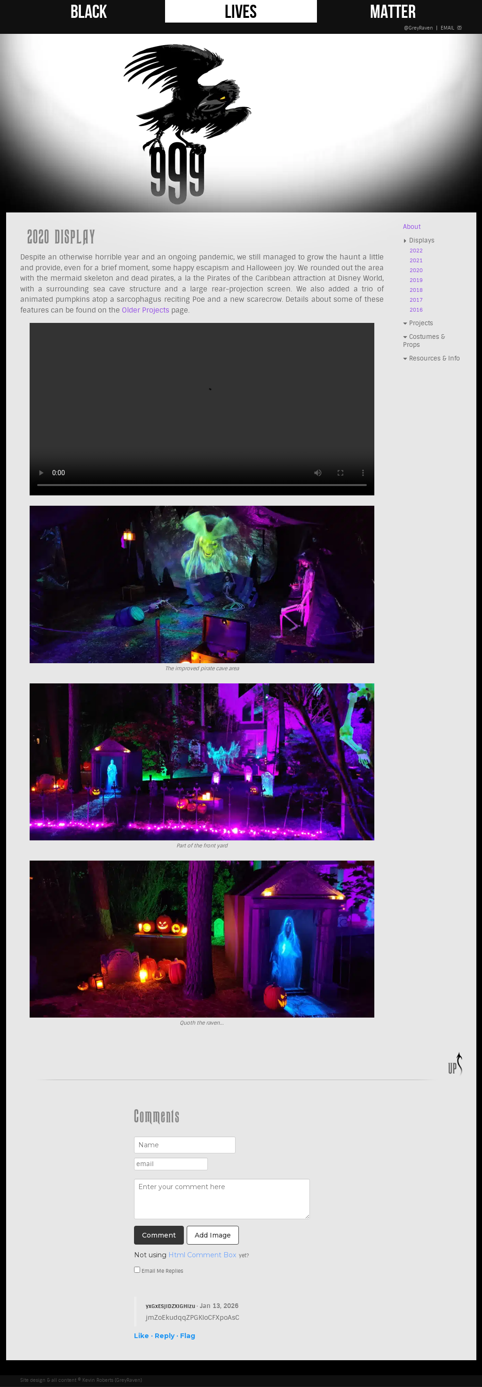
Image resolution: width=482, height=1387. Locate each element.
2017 (416, 300)
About (411, 227)
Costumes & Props (424, 341)
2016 (416, 309)
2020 (416, 270)
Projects (418, 323)
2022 (416, 250)
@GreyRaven (418, 28)
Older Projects (145, 310)
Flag (187, 1336)
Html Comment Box (202, 1255)
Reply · (166, 1336)
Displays (419, 240)
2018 (416, 290)
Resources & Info (431, 358)
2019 (416, 280)
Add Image (213, 1235)
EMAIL (451, 28)
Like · (143, 1336)
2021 (416, 260)
